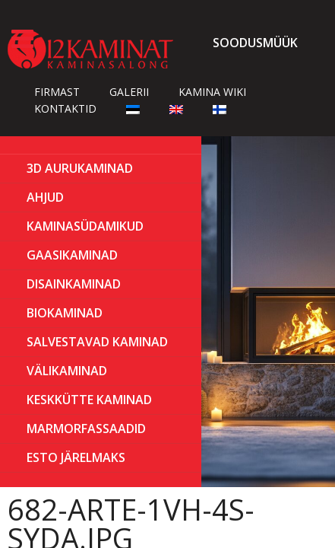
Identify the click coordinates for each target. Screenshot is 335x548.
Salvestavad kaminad (97, 341)
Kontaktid (65, 108)
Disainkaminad (74, 284)
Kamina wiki (212, 91)
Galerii (129, 91)
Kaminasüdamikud (85, 226)
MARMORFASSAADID (86, 428)
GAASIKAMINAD (72, 255)
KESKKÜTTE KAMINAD (89, 399)
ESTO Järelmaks (76, 457)
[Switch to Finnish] (219, 108)
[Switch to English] (176, 108)
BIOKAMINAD (65, 312)
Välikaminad (67, 370)
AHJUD (45, 197)
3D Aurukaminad (80, 168)
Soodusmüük (255, 42)
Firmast (57, 91)
